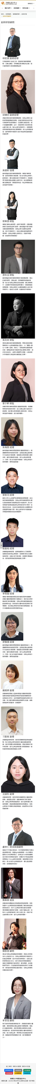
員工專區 (9, 1066)
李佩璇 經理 (8, 593)
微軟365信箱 (26, 1066)
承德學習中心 (9, 1070)
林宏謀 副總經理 (10, 58)
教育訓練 (26, 8)
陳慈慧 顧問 (8, 950)
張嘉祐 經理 (8, 548)
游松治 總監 (8, 274)
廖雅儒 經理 (8, 641)
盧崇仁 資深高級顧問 (12, 846)
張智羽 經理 (8, 494)
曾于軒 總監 (8, 403)
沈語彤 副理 (8, 793)
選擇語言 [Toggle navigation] (30, 3)
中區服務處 (27, 1070)
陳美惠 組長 (8, 900)
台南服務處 (18, 1073)
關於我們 (8, 8)
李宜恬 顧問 (8, 1020)
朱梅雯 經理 (8, 447)
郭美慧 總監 (8, 221)
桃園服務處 (18, 1070)
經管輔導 (17, 8)
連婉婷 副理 (8, 690)
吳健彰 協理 (8, 170)
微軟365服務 (17, 1066)
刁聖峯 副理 (8, 736)
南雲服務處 (9, 1073)
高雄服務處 (27, 1073)
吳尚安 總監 (8, 339)
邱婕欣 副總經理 (10, 114)
